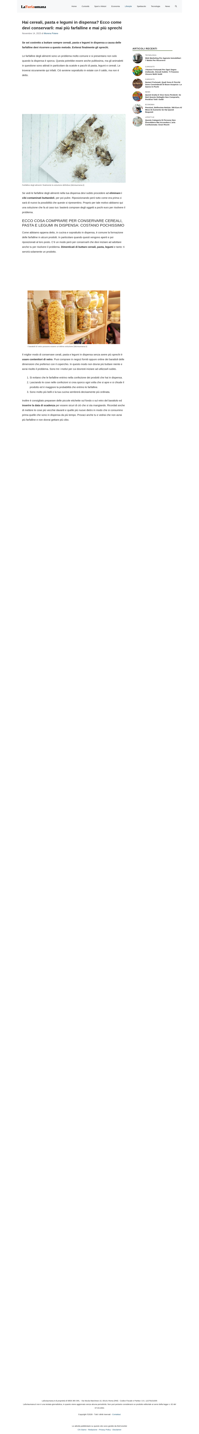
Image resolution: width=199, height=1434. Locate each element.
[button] (175, 6)
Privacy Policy (105, 1430)
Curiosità (85, 6)
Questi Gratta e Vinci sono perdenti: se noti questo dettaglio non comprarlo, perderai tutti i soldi (163, 97)
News (167, 6)
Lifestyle (128, 6)
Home (74, 6)
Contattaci (116, 1414)
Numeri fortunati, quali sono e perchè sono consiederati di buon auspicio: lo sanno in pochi (163, 84)
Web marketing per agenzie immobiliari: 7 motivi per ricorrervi (163, 59)
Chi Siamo (82, 1430)
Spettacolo (141, 6)
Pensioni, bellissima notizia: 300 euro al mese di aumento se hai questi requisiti (163, 109)
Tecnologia (155, 6)
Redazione (92, 1430)
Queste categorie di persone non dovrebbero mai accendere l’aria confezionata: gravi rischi (160, 122)
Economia (115, 6)
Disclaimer (116, 1430)
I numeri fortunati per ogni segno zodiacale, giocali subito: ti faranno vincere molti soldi (162, 71)
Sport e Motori (100, 6)
